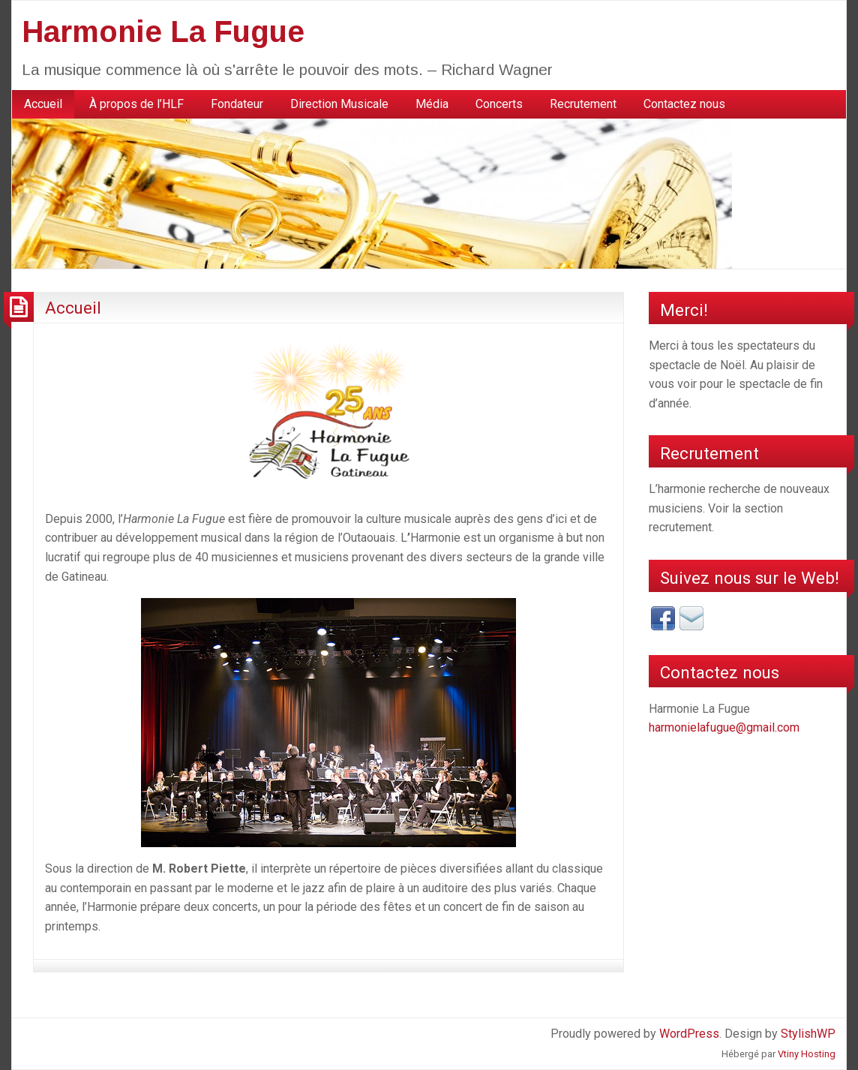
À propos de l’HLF (136, 104)
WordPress (689, 1033)
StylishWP (808, 1033)
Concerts (499, 104)
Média (432, 104)
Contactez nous (684, 104)
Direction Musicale (339, 104)
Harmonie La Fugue (163, 31)
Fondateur (237, 104)
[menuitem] (43, 104)
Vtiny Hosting (807, 1053)
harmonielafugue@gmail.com (724, 727)
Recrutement (583, 104)
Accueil (43, 104)
